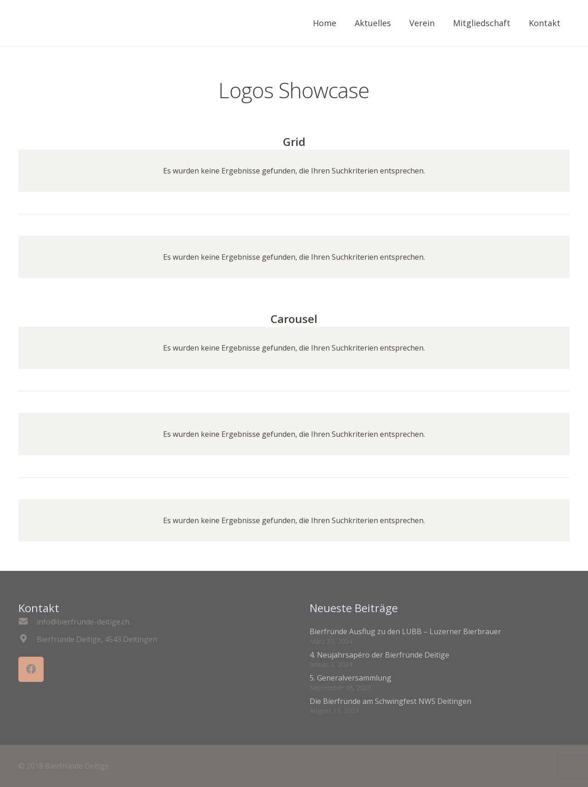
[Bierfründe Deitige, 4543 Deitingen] (27, 639)
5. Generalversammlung (350, 678)
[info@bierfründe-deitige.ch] (27, 621)
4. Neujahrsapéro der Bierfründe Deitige (379, 655)
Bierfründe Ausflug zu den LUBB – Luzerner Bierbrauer (405, 631)
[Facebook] (31, 669)
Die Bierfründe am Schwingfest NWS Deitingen (390, 701)
